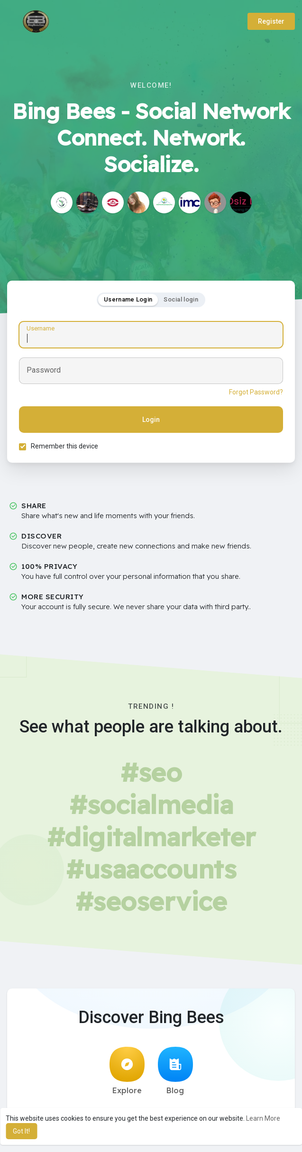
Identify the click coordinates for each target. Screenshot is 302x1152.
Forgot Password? (256, 392)
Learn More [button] (263, 1118)
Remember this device (64, 446)
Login (151, 419)
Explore (127, 1071)
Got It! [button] (21, 1131)
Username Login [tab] (128, 299)
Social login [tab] (181, 299)
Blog (175, 1071)
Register (271, 21)
